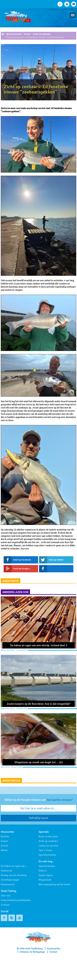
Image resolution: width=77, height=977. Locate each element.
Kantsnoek (6, 870)
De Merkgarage (37, 951)
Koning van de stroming (14, 875)
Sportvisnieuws (14, 34)
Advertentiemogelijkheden (16, 900)
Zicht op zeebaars (42, 34)
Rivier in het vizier (48, 836)
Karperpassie (8, 884)
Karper (4, 841)
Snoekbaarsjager (10, 879)
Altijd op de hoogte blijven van (38, 800)
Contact (5, 904)
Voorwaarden (53, 948)
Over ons (5, 895)
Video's (43, 870)
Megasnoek (45, 879)
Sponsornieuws (47, 866)
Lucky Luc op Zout (48, 845)
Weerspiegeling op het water (55, 884)
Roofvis (5, 836)
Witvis (4, 850)
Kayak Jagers (46, 875)
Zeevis (27, 34)
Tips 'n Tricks (45, 850)
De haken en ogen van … (14, 866)
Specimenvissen (47, 854)
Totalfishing (37, 948)
